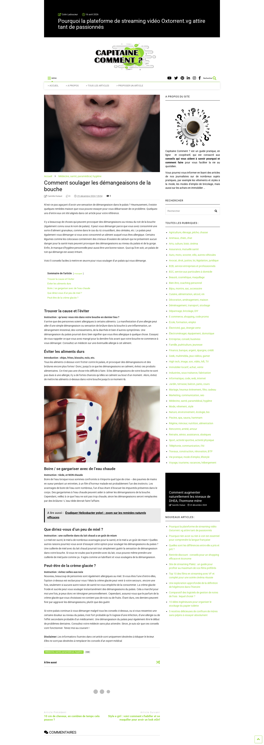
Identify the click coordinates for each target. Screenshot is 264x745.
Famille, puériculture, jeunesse (185, 344)
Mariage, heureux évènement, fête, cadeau (192, 389)
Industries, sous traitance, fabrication (190, 372)
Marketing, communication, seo (186, 395)
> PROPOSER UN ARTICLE (129, 85)
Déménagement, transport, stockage (189, 305)
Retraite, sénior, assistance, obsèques (190, 434)
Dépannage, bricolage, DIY (183, 311)
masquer (78, 273)
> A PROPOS (72, 85)
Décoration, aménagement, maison (188, 299)
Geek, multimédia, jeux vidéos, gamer (189, 355)
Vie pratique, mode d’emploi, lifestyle (189, 457)
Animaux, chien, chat (180, 238)
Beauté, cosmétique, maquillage (187, 277)
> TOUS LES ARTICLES (97, 85)
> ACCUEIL (53, 85)
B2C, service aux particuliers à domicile (190, 271)
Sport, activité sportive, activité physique (191, 440)
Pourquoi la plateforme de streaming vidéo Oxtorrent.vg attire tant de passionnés (131, 24)
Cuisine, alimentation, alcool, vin (187, 294)
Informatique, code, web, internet (187, 378)
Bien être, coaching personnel (185, 282)
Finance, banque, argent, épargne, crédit (191, 350)
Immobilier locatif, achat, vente (186, 367)
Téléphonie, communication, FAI (186, 445)
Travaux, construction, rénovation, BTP (191, 451)
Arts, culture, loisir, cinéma (183, 243)
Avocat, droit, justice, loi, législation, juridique (193, 260)
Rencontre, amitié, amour (183, 428)
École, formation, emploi (182, 322)
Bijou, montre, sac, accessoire (185, 288)
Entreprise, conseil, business (184, 339)
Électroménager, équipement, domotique (191, 333)
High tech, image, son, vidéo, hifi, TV (189, 361)
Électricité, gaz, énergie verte (185, 327)
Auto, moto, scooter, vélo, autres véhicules (192, 254)
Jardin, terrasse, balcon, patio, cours (189, 384)
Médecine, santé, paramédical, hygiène (190, 400)
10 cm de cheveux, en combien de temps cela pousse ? (72, 718)
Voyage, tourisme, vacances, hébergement (192, 462)
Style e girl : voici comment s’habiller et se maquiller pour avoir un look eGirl (134, 718)
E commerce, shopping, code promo (189, 316)
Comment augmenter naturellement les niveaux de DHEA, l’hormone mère (190, 497)
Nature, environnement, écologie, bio (189, 412)
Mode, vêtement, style (181, 406)
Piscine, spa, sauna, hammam (185, 417)
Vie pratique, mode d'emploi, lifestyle (156, 743)
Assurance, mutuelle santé (184, 249)
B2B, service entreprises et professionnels (192, 266)
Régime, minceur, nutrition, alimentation (191, 423)
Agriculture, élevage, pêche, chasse (188, 232)
